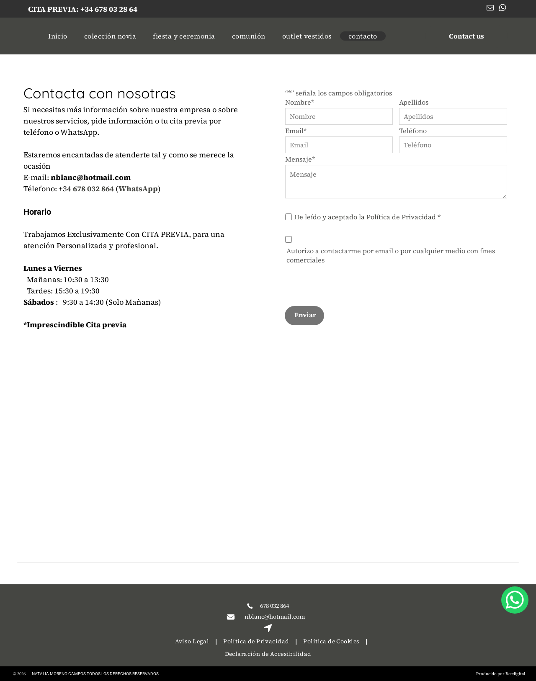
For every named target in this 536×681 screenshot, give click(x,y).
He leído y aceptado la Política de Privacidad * (367, 216)
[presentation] (348, 281)
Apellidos (413, 102)
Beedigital (515, 673)
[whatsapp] (502, 9)
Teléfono (413, 130)
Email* (296, 130)
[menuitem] (58, 36)
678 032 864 (274, 605)
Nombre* (299, 102)
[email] (490, 9)
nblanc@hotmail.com (275, 616)
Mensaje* (300, 159)
